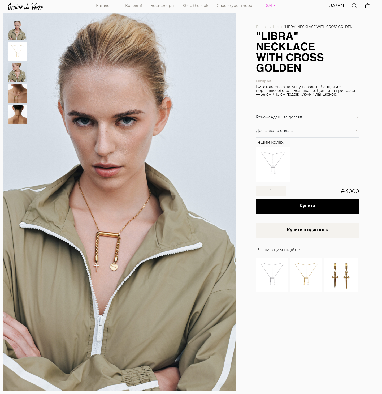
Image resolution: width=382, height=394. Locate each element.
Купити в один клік (307, 230)
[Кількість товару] (271, 191)
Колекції (133, 5)
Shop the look (195, 5)
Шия (276, 27)
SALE (271, 5)
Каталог (103, 5)
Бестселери (162, 5)
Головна (263, 27)
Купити (307, 206)
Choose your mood (234, 5)
